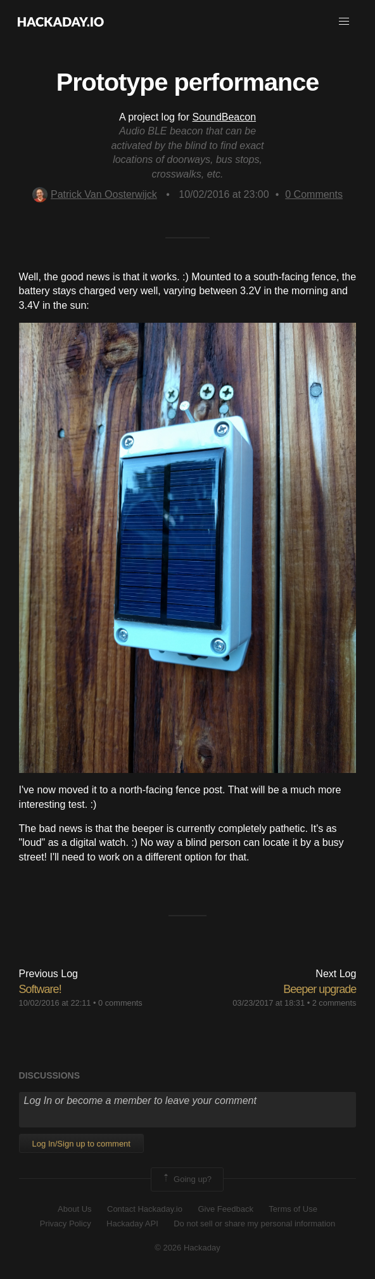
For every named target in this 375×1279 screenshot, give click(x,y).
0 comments (120, 1003)
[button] (343, 21)
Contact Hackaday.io (144, 1209)
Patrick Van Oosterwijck (94, 194)
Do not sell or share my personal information (254, 1223)
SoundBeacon (225, 117)
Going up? (186, 1179)
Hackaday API (132, 1223)
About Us (74, 1209)
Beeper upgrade (319, 989)
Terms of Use (293, 1209)
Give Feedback (225, 1209)
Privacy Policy (65, 1223)
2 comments (334, 1003)
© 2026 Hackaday (187, 1247)
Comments (314, 194)
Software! (40, 989)
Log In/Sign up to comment (81, 1143)
